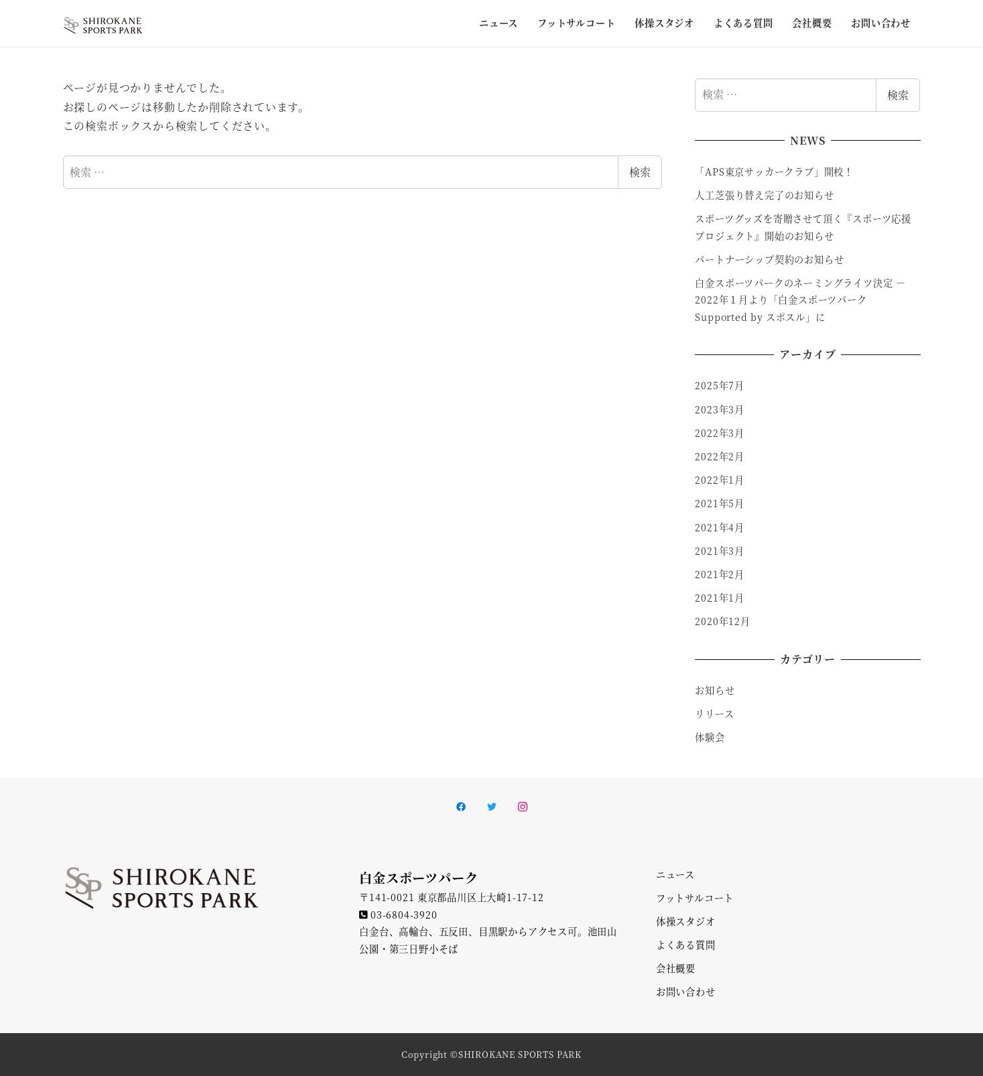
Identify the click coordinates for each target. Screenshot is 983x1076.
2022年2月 (719, 456)
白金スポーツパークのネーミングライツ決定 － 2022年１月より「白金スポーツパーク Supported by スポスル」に (800, 300)
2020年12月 (722, 621)
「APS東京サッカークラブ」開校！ (775, 171)
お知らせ (714, 690)
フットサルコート (695, 897)
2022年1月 (719, 479)
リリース (714, 713)
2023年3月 (719, 409)
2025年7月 (719, 385)
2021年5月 (719, 503)
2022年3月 (719, 433)
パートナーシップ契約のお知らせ (769, 259)
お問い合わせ (686, 991)
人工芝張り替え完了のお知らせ (764, 195)
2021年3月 (719, 550)
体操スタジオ (686, 921)
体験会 (709, 737)
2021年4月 (719, 527)
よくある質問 (686, 944)
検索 (640, 172)
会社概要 (676, 968)
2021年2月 (719, 574)
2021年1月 (719, 597)
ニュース (675, 874)
